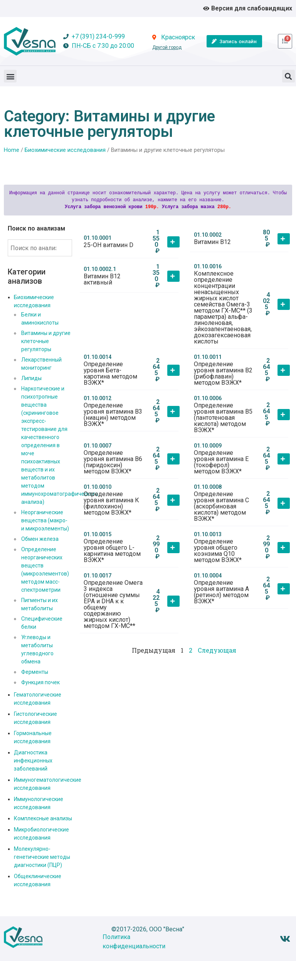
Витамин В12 (212, 242)
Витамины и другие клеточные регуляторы (46, 341)
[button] (10, 76)
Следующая (217, 650)
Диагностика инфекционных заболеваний (33, 760)
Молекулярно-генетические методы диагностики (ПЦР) (42, 857)
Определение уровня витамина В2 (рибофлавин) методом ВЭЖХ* (223, 373)
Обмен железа (40, 539)
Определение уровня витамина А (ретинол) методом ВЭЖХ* (221, 592)
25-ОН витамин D (108, 245)
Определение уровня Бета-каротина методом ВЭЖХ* (110, 373)
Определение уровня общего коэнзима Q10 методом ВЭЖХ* (218, 551)
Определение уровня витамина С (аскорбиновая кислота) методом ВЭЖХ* (221, 506)
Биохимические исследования (65, 149)
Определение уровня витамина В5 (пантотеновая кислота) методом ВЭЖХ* (223, 418)
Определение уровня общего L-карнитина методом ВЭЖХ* (112, 551)
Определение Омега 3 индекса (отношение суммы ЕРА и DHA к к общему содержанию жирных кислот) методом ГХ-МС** (113, 604)
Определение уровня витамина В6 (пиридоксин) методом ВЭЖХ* (113, 462)
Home (11, 149)
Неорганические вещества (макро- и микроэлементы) (45, 520)
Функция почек (40, 682)
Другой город (167, 47)
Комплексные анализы (43, 818)
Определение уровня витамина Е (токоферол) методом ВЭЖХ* (221, 462)
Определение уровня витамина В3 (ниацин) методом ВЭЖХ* (113, 414)
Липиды (31, 378)
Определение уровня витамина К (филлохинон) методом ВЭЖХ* (111, 503)
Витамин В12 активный (102, 279)
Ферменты (34, 672)
